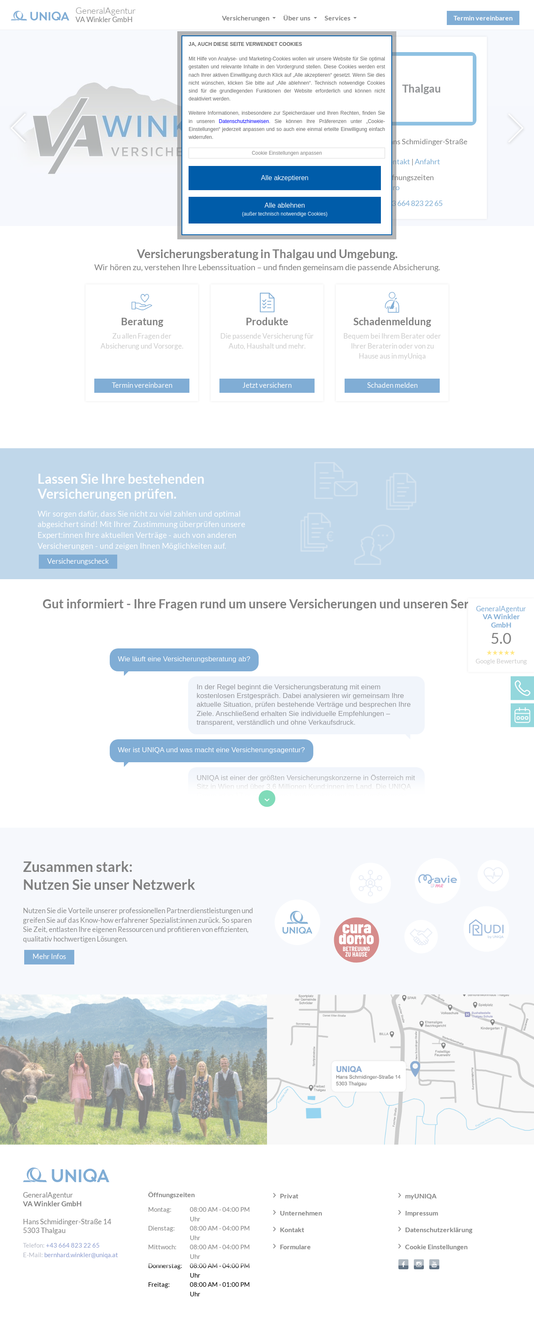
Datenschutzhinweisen (244, 121)
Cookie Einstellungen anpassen (287, 153)
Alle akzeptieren (285, 177)
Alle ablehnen (284, 209)
